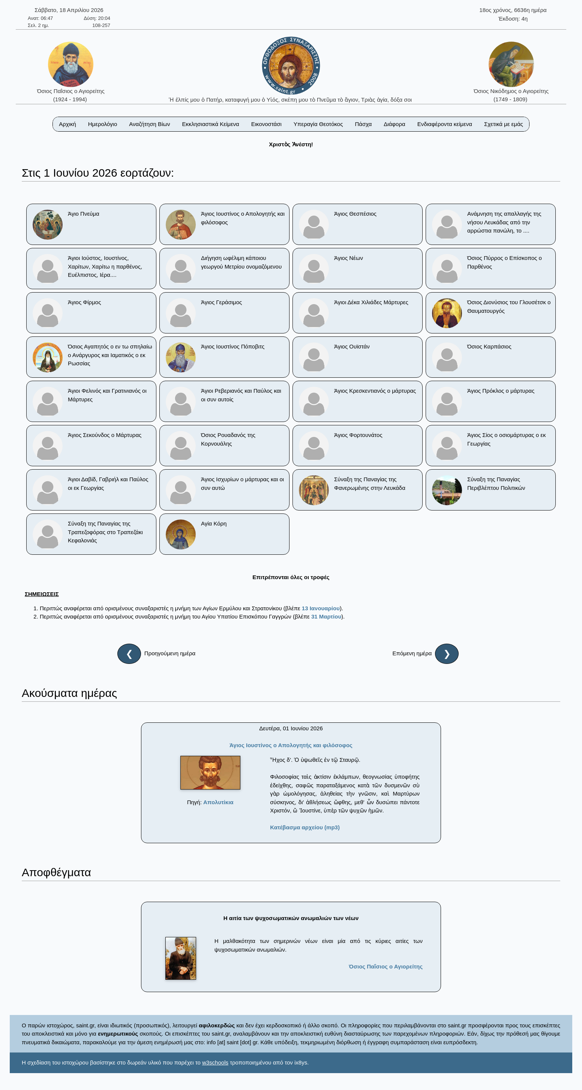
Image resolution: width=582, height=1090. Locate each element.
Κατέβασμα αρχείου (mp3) (305, 827)
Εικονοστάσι (266, 124)
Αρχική (67, 124)
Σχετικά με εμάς (503, 124)
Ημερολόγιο (102, 124)
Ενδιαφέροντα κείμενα (444, 124)
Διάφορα (394, 124)
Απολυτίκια (218, 802)
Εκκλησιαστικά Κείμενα (210, 124)
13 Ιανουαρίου (321, 608)
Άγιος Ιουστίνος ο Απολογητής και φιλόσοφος (291, 745)
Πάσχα (363, 124)
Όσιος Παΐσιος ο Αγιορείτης (386, 966)
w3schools (215, 1062)
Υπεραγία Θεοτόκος (318, 124)
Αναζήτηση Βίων (149, 124)
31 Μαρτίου (326, 616)
